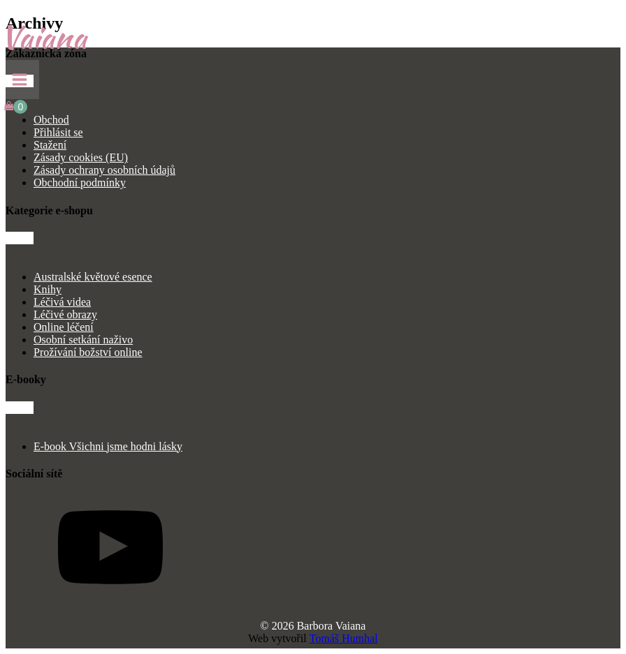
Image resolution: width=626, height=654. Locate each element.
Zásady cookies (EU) (81, 157)
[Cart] (15, 106)
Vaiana (43, 37)
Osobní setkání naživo (83, 339)
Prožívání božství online (88, 352)
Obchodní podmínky (80, 182)
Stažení (50, 145)
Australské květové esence (93, 277)
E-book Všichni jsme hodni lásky (108, 446)
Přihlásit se (58, 132)
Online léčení (64, 327)
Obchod (51, 120)
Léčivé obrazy (65, 314)
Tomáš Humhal (344, 638)
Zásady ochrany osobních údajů (104, 170)
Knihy (47, 289)
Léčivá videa (62, 302)
